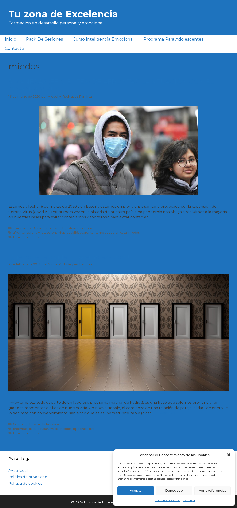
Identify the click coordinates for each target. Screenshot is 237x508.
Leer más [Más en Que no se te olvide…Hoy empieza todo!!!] (166, 413)
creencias (20, 429)
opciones (80, 429)
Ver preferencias (212, 490)
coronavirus (22, 228)
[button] (228, 455)
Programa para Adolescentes (173, 39)
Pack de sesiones (44, 39)
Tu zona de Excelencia (63, 14)
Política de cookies (25, 483)
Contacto (14, 48)
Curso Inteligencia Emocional (103, 39)
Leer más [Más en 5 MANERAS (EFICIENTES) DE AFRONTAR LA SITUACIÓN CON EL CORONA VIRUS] (160, 217)
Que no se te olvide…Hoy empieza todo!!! (70, 257)
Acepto (136, 490)
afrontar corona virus (29, 233)
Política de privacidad (167, 500)
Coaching (20, 424)
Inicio (10, 39)
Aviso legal (189, 500)
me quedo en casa (113, 233)
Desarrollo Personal (47, 228)
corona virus (56, 233)
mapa (54, 429)
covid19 (72, 233)
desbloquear (38, 429)
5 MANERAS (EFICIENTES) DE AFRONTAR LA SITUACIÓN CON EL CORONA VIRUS (111, 85)
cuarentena (88, 233)
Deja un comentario (28, 237)
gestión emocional (79, 228)
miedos (134, 233)
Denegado (174, 490)
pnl (91, 429)
